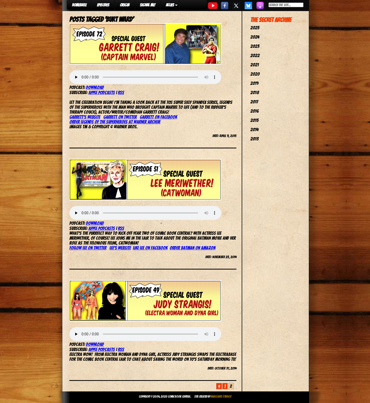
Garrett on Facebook (158, 116)
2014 (254, 129)
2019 (254, 83)
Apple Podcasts (101, 92)
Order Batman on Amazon (192, 247)
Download (95, 87)
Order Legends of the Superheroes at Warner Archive (114, 121)
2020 (255, 73)
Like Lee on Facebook (150, 247)
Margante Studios (221, 396)
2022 (255, 55)
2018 (254, 92)
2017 (254, 101)
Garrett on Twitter (120, 116)
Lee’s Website (120, 247)
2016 (254, 111)
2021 (254, 64)
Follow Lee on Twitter (87, 247)
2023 (254, 46)
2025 (254, 27)
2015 (254, 120)
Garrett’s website (84, 116)
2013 (254, 138)
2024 (254, 36)
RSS (121, 92)
